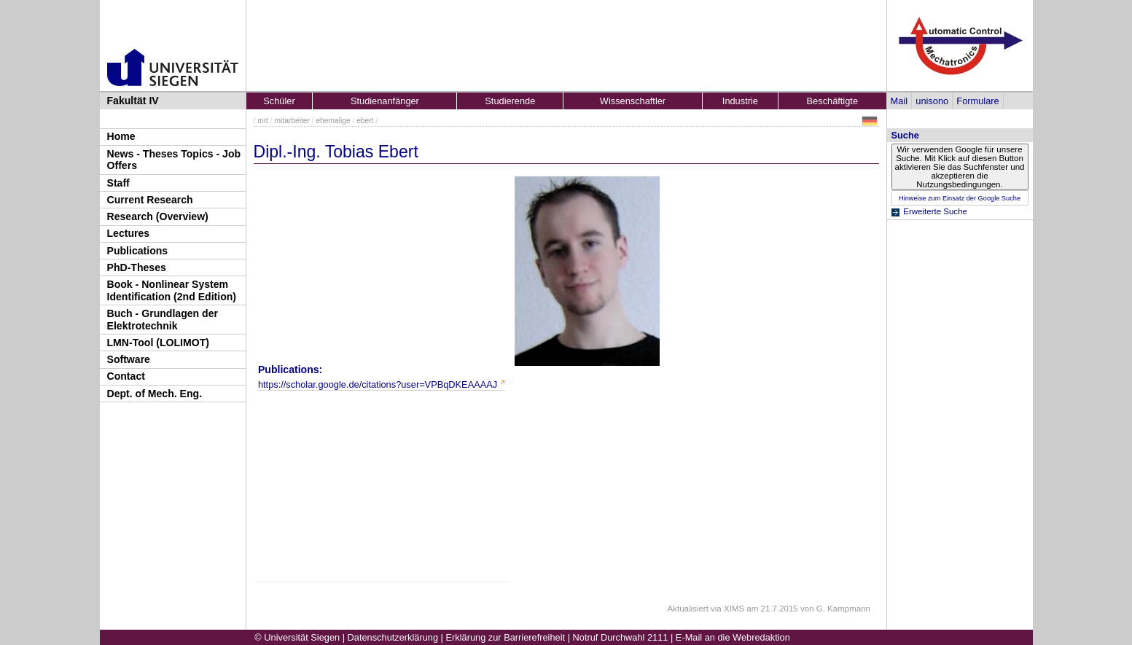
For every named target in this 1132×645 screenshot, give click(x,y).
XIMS (734, 608)
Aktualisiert (688, 608)
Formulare (977, 100)
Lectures (128, 233)
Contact (126, 376)
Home (121, 136)
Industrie (740, 100)
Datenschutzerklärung (393, 637)
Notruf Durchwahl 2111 (620, 637)
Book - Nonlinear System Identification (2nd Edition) (172, 290)
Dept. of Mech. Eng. (155, 393)
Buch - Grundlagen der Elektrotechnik (163, 320)
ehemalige (333, 121)
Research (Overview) (157, 216)
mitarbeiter (292, 121)
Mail (899, 100)
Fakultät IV (133, 100)
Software (128, 359)
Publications (137, 251)
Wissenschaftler (632, 100)
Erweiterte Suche (935, 211)
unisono (932, 100)
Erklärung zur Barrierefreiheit (506, 637)
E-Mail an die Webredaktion (733, 637)
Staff (118, 183)
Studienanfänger (385, 100)
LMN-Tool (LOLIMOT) (158, 342)
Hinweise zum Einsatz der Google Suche (959, 198)
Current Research (150, 200)
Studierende (510, 100)
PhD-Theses (136, 267)
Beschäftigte (832, 100)
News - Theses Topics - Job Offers (174, 160)
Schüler (278, 100)
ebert (364, 121)
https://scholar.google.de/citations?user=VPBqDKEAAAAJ (377, 384)
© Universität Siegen (297, 637)
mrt (262, 121)
